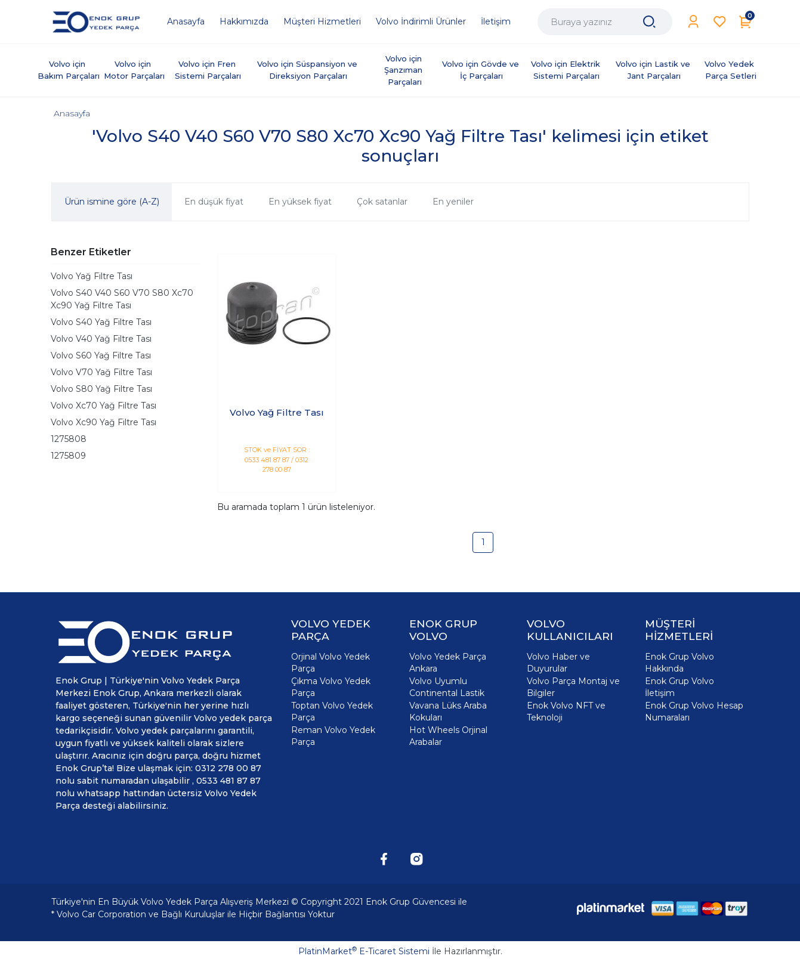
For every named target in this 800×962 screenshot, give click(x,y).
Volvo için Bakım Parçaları (69, 70)
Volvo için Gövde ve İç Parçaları (481, 70)
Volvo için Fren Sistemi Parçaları (208, 70)
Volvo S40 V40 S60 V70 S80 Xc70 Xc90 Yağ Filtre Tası (122, 299)
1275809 (68, 455)
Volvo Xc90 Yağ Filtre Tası (103, 422)
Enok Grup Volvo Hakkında (679, 662)
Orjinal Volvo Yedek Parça (330, 662)
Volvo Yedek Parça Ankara (447, 662)
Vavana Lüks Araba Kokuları (448, 711)
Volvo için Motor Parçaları (134, 70)
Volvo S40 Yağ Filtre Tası (101, 322)
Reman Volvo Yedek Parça (333, 736)
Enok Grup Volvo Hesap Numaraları (694, 711)
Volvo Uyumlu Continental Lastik (446, 687)
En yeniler (453, 201)
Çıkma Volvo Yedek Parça (330, 687)
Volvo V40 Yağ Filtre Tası (101, 338)
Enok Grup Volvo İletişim (679, 687)
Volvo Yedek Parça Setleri (730, 70)
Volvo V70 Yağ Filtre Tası (101, 372)
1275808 (69, 439)
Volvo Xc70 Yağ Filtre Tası (103, 405)
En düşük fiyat (213, 201)
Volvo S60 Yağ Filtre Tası (101, 355)
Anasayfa (72, 113)
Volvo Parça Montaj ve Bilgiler (573, 687)
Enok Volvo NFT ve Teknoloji (566, 711)
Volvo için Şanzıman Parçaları (404, 70)
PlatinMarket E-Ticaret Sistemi (364, 951)
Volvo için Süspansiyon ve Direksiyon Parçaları (308, 70)
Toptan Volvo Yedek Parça (332, 711)
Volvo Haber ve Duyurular (558, 662)
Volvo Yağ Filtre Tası (91, 276)
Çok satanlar (382, 201)
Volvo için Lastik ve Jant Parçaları (654, 70)
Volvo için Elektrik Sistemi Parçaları (567, 70)
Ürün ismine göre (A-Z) (111, 201)
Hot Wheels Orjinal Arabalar (448, 736)
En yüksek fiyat (300, 201)
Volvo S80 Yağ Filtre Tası (101, 388)
